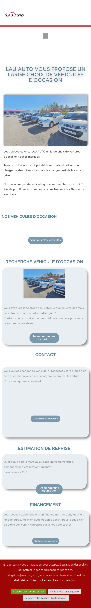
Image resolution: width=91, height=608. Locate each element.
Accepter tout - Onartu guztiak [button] (28, 591)
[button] (45, 36)
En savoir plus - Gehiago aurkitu (46, 603)
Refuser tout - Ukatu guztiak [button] (64, 591)
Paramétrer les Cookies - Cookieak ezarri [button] (46, 597)
